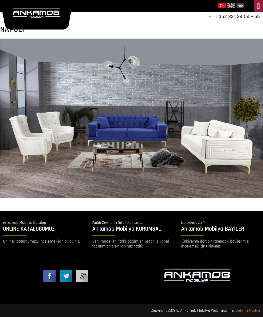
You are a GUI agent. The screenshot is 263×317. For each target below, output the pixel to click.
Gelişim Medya (248, 310)
